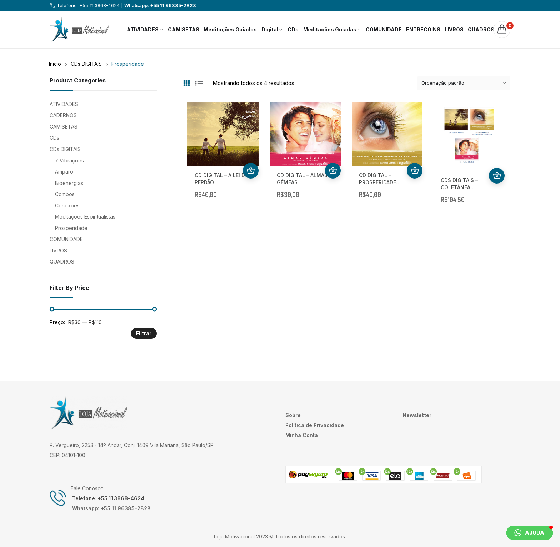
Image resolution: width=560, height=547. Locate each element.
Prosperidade (71, 228)
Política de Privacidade (314, 425)
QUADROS (62, 262)
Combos (65, 194)
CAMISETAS (64, 127)
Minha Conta (301, 435)
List (199, 83)
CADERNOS (63, 115)
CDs (54, 138)
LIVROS (58, 250)
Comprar (251, 171)
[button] (529, 533)
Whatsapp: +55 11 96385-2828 (160, 5)
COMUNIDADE (66, 239)
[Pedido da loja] (463, 83)
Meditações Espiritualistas (85, 217)
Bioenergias (69, 183)
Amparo (64, 172)
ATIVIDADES (64, 104)
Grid (186, 83)
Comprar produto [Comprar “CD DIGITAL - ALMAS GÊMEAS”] (333, 171)
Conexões (67, 205)
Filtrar (143, 333)
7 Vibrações (69, 160)
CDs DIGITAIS (65, 149)
